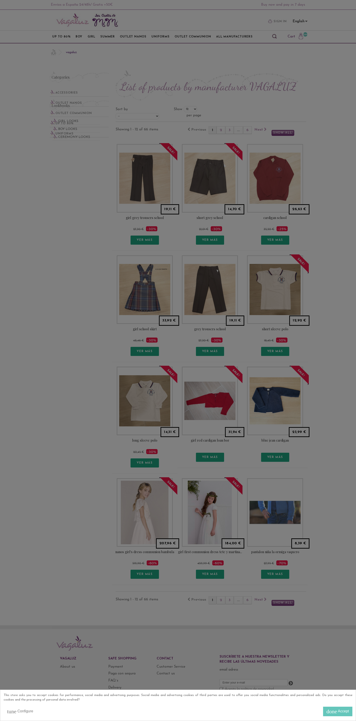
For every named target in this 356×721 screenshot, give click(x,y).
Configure (20, 711)
